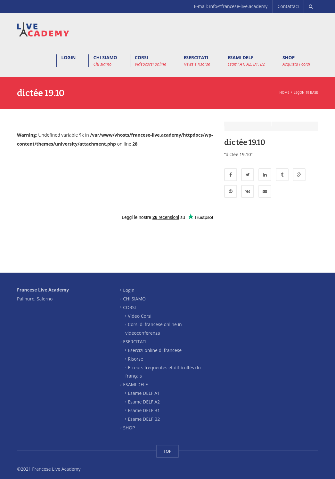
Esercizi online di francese (155, 345)
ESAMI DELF (246, 60)
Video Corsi (139, 311)
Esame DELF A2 (144, 397)
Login (128, 285)
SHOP (296, 60)
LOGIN (68, 57)
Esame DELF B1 (144, 405)
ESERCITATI (197, 60)
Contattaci (288, 6)
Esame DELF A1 (144, 388)
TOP (167, 446)
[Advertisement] (167, 241)
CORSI (150, 60)
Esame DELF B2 (144, 414)
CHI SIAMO (105, 60)
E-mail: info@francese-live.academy (231, 6)
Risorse (135, 354)
